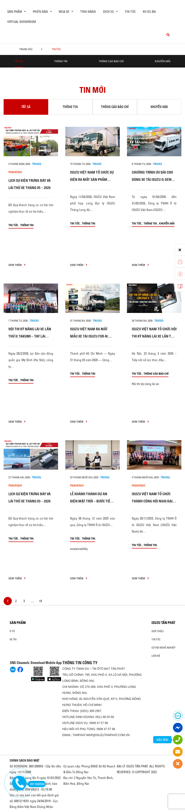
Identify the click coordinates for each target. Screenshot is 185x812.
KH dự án (149, 12)
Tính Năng (88, 12)
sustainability (79, 549)
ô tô (12, 631)
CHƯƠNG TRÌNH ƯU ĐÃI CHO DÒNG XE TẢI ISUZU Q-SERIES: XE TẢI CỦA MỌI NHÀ (154, 179)
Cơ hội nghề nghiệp (163, 647)
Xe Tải (13, 639)
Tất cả (19, 61)
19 (40, 601)
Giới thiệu (158, 631)
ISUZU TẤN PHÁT (163, 623)
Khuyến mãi (162, 61)
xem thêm (17, 265)
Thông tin (60, 61)
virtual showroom (21, 22)
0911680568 (36, 784)
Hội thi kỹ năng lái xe (145, 384)
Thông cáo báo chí (111, 61)
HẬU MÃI (162, 740)
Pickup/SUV (15, 172)
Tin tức (130, 12)
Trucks (36, 164)
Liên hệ (156, 655)
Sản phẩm (18, 623)
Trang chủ (26, 49)
